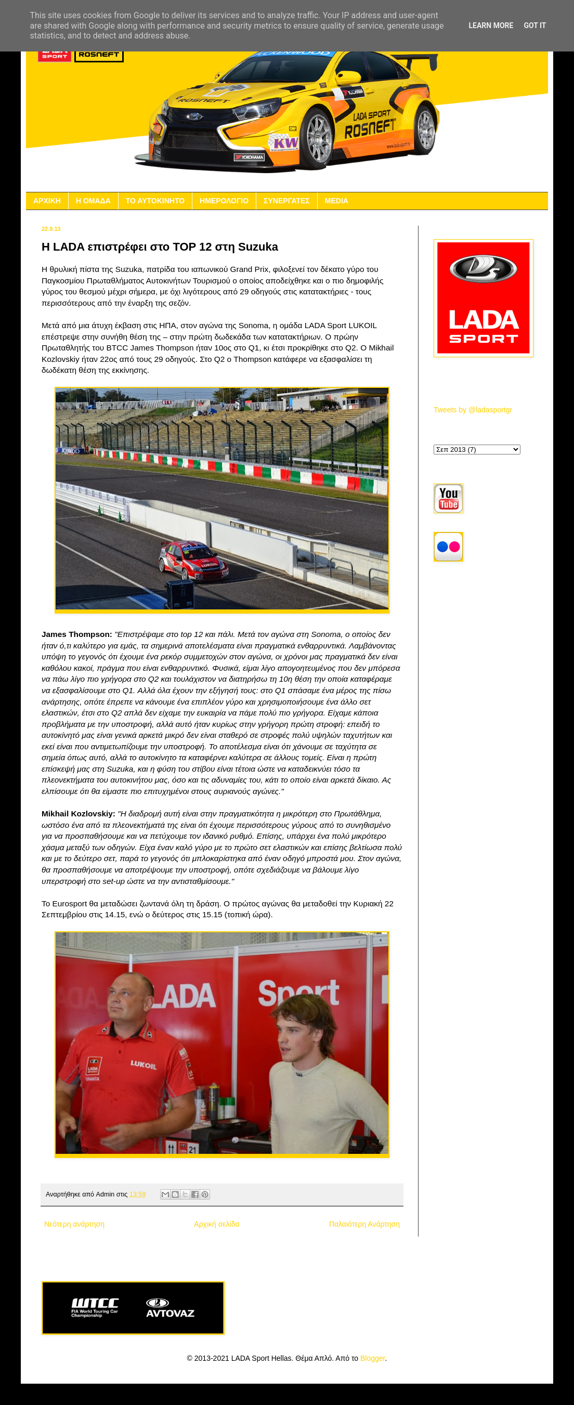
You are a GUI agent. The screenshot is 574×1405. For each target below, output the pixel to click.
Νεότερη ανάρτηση (74, 1224)
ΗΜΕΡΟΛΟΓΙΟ (224, 201)
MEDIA (336, 201)
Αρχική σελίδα (216, 1224)
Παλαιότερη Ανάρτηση (364, 1224)
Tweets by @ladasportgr (473, 410)
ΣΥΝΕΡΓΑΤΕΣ (287, 201)
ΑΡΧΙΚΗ (47, 201)
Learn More (490, 25)
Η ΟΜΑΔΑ (93, 201)
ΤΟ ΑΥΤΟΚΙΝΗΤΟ (155, 201)
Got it (535, 25)
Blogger (372, 1358)
